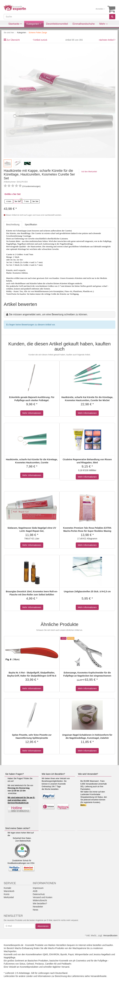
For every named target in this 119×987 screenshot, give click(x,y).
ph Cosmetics (79, 960)
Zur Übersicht (13, 40)
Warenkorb (9, 891)
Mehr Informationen (31, 413)
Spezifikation (31, 224)
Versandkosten (110, 935)
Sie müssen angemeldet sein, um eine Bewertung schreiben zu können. (48, 314)
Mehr (103, 23)
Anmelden (100, 9)
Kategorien (34, 23)
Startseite (15, 23)
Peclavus (39, 963)
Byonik (63, 954)
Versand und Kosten (42, 897)
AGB (35, 891)
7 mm (26, 201)
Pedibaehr (66, 963)
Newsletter (38, 906)
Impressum (38, 888)
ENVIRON (54, 954)
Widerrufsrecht (40, 900)
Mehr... (83, 805)
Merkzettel (9, 897)
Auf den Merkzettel (89, 172)
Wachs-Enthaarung (24, 948)
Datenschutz (25, 841)
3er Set (35, 201)
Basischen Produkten (38, 960)
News (35, 909)
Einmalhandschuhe (84, 23)
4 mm (9, 201)
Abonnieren (43, 926)
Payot (71, 954)
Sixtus (22, 963)
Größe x (8, 194)
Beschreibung (13, 224)
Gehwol (30, 963)
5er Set (18, 201)
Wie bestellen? (40, 903)
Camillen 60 (51, 963)
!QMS (45, 954)
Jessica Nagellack (102, 954)
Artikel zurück (40, 40)
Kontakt (7, 888)
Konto (6, 894)
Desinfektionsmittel (57, 23)
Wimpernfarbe (81, 954)
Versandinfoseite (98, 976)
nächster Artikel (106, 40)
